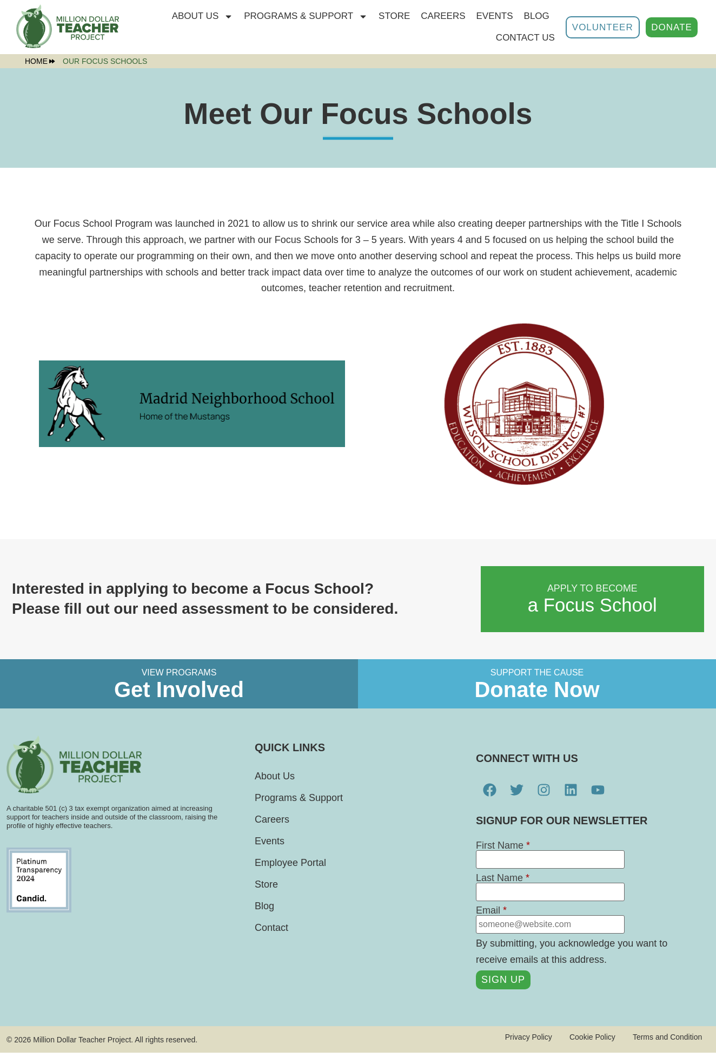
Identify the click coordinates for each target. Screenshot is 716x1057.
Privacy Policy (516, 1041)
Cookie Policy (585, 1041)
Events (494, 16)
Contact (271, 932)
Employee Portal (290, 867)
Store (266, 888)
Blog (536, 16)
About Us (203, 16)
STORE (394, 16)
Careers (443, 16)
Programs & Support (306, 16)
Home (40, 61)
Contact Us (525, 37)
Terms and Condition (664, 1041)
